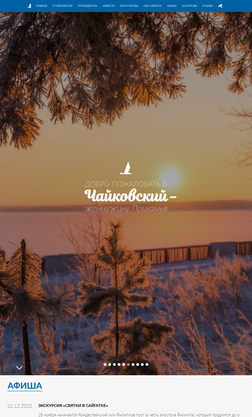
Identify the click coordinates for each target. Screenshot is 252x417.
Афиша (172, 5)
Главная (41, 5)
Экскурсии (189, 5)
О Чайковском (62, 5)
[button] (105, 364)
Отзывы (207, 5)
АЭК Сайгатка (153, 5)
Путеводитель (87, 5)
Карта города (129, 5)
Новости (109, 5)
